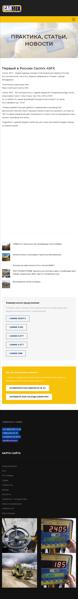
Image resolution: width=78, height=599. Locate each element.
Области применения (12, 504)
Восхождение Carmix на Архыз (26, 281)
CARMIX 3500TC (17, 318)
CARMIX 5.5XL (16, 327)
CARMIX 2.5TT (16, 344)
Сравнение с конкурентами (14, 499)
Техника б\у (7, 485)
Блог (4, 470)
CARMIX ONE (15, 353)
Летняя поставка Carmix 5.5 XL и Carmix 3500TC (34, 265)
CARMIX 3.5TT (16, 336)
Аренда (5, 489)
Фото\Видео (7, 475)
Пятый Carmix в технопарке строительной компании (37, 254)
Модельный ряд (9, 466)
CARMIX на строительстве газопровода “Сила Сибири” (37, 244)
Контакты (6, 494)
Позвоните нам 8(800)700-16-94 (27, 388)
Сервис (5, 480)
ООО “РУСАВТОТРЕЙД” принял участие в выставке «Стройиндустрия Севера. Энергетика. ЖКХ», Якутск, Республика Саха (44, 272)
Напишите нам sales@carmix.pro (29, 396)
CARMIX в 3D (8, 508)
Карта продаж (8, 513)
